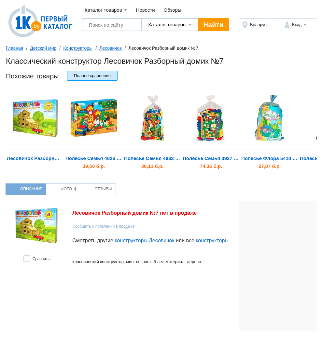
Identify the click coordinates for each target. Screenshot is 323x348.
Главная (14, 48)
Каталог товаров (106, 10)
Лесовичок (110, 48)
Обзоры (172, 10)
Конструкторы (77, 48)
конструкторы (212, 240)
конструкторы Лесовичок (144, 240)
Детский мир (43, 48)
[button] (299, 25)
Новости (145, 10)
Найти (214, 24)
